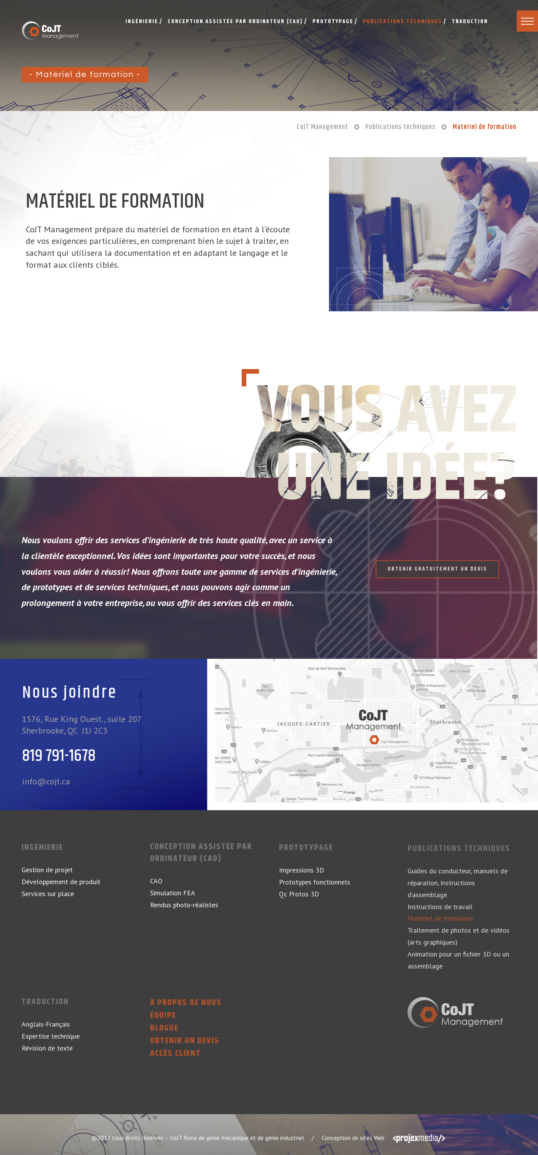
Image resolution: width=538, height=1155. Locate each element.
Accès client (175, 1059)
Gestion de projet (47, 869)
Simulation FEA (172, 896)
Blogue (164, 1033)
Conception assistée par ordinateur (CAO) (201, 857)
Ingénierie (42, 848)
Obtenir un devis (184, 1046)
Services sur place (48, 893)
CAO (156, 884)
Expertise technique (51, 1041)
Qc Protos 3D (299, 899)
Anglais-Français (46, 1029)
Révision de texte (47, 1053)
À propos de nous (186, 1008)
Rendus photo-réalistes (184, 908)
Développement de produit (61, 881)
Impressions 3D (301, 875)
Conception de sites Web (353, 1138)
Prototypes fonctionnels (314, 887)
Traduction (45, 1008)
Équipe (163, 1021)
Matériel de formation (440, 923)
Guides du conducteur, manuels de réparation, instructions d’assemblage (458, 888)
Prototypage (306, 854)
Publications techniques (459, 854)
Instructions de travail (440, 911)
